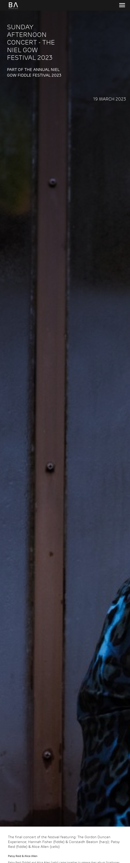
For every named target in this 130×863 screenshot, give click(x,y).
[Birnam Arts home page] (13, 8)
